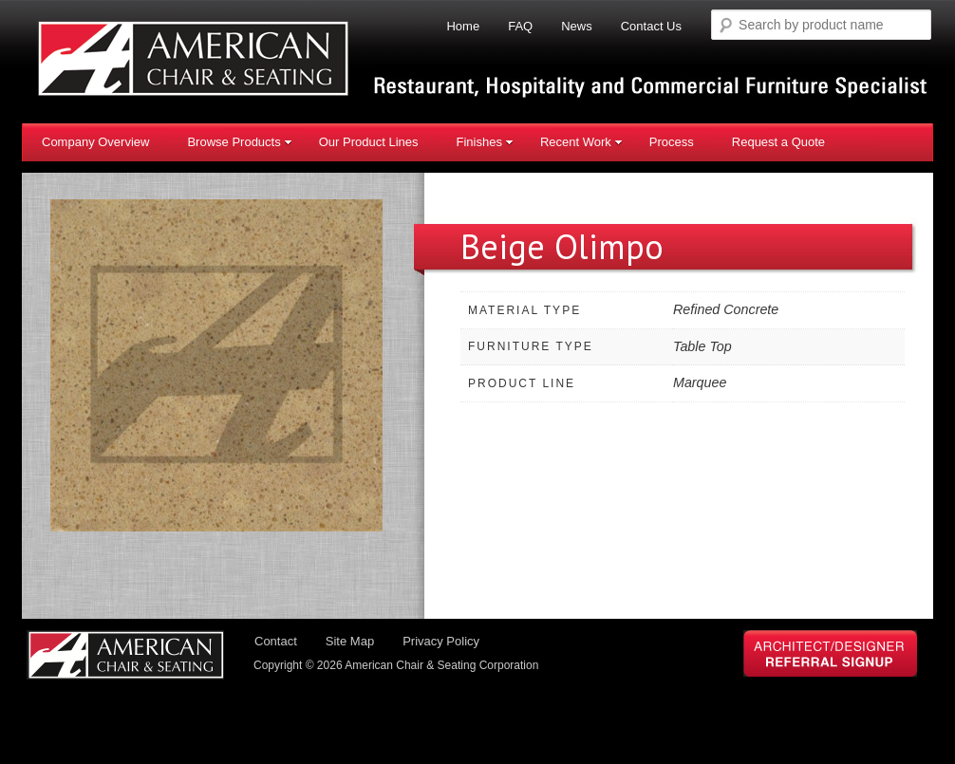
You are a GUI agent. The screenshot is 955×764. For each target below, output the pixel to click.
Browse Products (239, 142)
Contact (275, 641)
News (576, 26)
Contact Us (651, 26)
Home (462, 26)
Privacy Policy (441, 641)
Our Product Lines (369, 142)
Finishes (484, 142)
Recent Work (581, 142)
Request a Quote (778, 142)
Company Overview (95, 142)
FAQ (520, 26)
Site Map (350, 641)
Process (671, 142)
